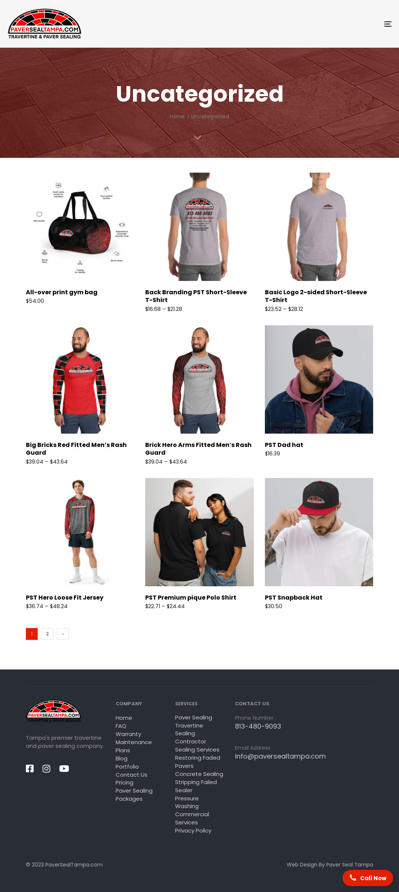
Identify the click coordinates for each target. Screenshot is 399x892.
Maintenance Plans (134, 746)
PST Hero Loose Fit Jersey (64, 597)
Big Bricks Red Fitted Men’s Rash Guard (76, 449)
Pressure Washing (187, 802)
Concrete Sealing (199, 774)
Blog (121, 758)
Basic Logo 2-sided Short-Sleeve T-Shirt (316, 296)
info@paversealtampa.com (280, 756)
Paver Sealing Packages (134, 795)
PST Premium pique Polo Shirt (190, 597)
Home (177, 116)
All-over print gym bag (62, 292)
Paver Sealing (193, 717)
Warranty (128, 734)
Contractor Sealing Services (197, 745)
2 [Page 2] (47, 634)
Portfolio (127, 766)
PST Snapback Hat (294, 597)
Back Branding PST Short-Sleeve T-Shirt (196, 296)
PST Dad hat (284, 445)
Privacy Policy (193, 830)
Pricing (124, 782)
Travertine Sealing (189, 729)
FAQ (121, 726)
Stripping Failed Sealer (196, 786)
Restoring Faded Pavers (197, 762)
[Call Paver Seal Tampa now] (367, 878)
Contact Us (131, 775)
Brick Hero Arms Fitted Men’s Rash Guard (198, 449)
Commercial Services (192, 818)
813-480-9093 (258, 726)
